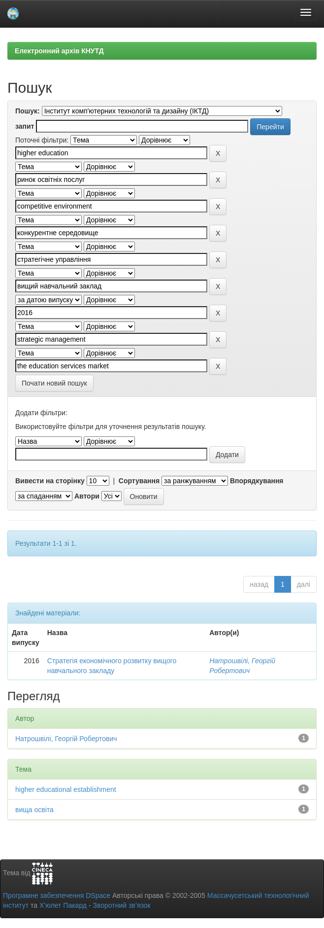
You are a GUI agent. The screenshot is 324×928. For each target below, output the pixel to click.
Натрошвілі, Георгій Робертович (66, 739)
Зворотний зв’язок (121, 905)
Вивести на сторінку (50, 481)
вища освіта (34, 810)
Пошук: (27, 111)
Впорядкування (257, 481)
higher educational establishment (65, 789)
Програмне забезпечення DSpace (56, 895)
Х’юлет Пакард (63, 905)
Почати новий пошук (54, 383)
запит (24, 126)
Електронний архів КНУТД (59, 51)
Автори (86, 496)
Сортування (139, 481)
